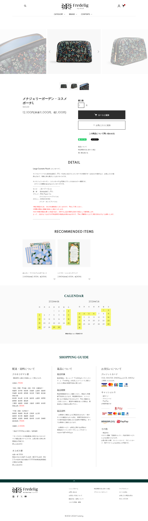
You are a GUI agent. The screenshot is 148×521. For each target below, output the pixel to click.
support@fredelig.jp (65, 432)
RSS (120, 499)
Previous (49, 51)
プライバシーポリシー (100, 492)
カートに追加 (101, 115)
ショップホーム (73, 488)
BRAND (72, 14)
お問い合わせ (73, 492)
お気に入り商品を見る (126, 495)
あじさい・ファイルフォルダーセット (35, 273)
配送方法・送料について (76, 499)
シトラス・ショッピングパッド (68, 273)
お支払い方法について (75, 495)
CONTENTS (85, 14)
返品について (82, 147)
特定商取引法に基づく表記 (86, 150)
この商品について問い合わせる (102, 134)
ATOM (125, 499)
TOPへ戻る (74, 480)
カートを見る (123, 492)
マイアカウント (124, 488)
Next (98, 51)
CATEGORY (58, 14)
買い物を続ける (83, 153)
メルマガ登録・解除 (75, 502)
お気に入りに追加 (101, 125)
